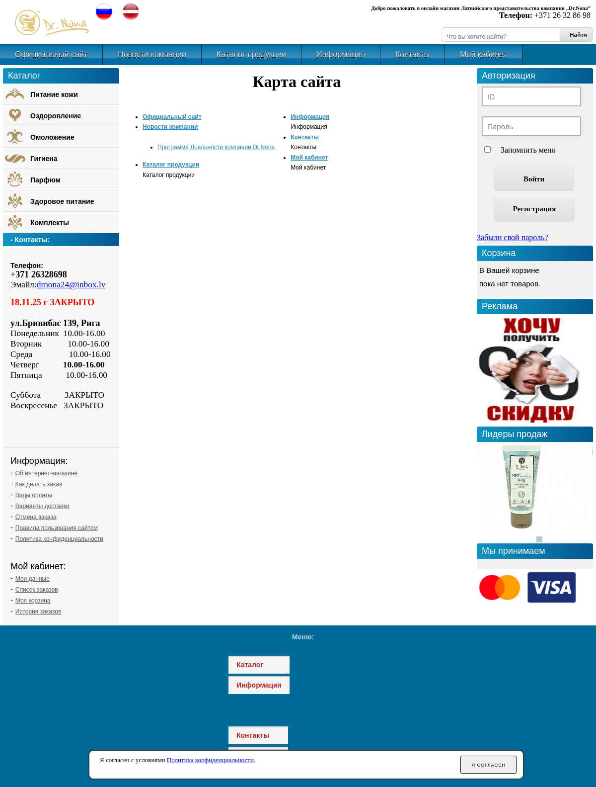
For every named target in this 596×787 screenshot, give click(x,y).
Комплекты (49, 223)
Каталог (249, 665)
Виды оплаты (33, 495)
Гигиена (44, 159)
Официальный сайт (51, 54)
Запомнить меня (528, 150)
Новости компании (152, 54)
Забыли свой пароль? (512, 237)
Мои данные (32, 578)
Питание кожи (54, 94)
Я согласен (488, 765)
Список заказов (36, 589)
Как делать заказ (38, 484)
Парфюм (45, 180)
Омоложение (52, 137)
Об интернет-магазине (46, 473)
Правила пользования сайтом (56, 528)
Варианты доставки (42, 506)
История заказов (38, 611)
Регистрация (534, 209)
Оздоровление (55, 116)
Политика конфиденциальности (59, 538)
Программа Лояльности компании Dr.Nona (216, 147)
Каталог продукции (251, 54)
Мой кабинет (483, 54)
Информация (340, 54)
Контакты (412, 54)
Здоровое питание (62, 201)
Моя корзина (33, 600)
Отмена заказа (36, 517)
